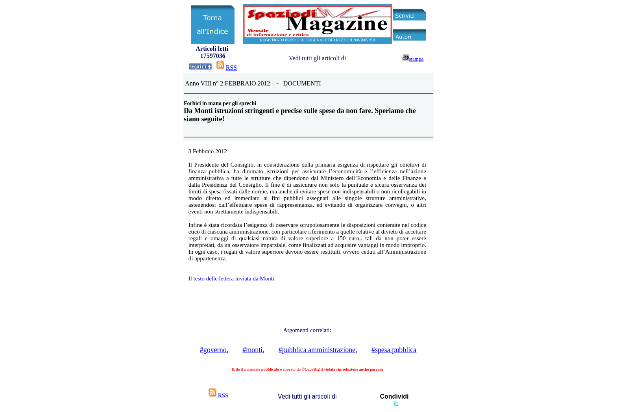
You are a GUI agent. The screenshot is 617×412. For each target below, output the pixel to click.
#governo (213, 350)
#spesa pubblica (393, 350)
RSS (231, 67)
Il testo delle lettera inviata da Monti (231, 278)
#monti (252, 350)
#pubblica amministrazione (317, 350)
